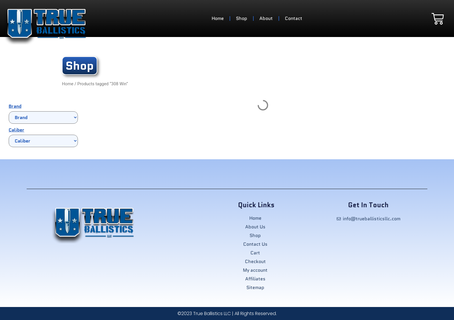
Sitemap (255, 288)
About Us (255, 227)
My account (255, 270)
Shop (241, 18)
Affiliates (255, 279)
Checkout (255, 261)
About (266, 18)
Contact (293, 18)
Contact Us (255, 244)
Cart (255, 253)
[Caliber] (43, 141)
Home (218, 18)
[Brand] (43, 117)
